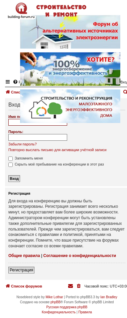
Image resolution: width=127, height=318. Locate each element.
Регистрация (21, 270)
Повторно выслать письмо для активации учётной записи (57, 150)
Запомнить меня (25, 158)
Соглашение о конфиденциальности (79, 255)
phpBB (55, 302)
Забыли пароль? (22, 144)
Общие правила (24, 255)
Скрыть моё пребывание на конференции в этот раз (56, 164)
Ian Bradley (108, 297)
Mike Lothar (54, 297)
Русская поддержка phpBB (66, 307)
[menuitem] (79, 286)
